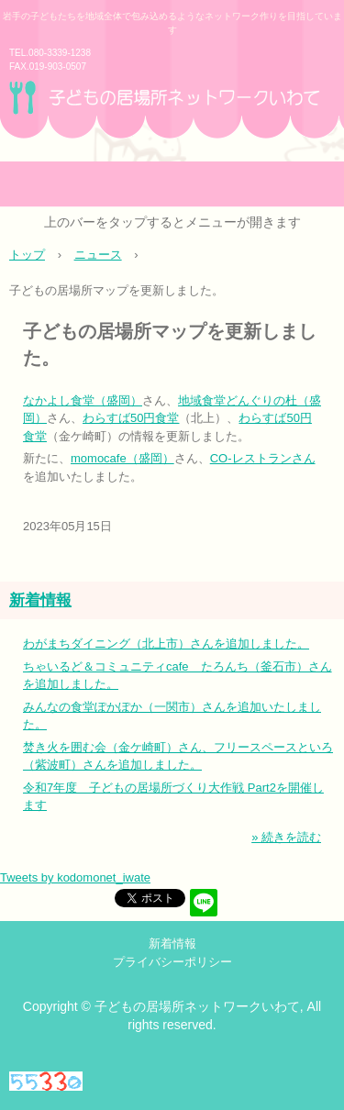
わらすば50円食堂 (131, 418)
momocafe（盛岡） (122, 458)
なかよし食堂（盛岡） (82, 400)
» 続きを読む (286, 837)
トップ (27, 254)
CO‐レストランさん (263, 458)
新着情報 (40, 600)
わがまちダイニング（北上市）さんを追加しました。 (166, 643)
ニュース (98, 254)
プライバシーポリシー (172, 962)
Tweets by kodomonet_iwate (75, 877)
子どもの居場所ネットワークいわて (172, 119)
